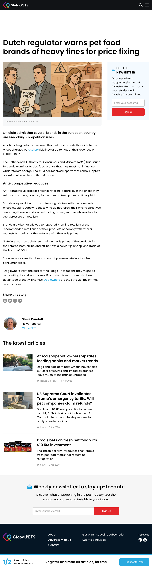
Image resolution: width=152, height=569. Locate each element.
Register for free (134, 562)
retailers (33, 149)
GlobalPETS (29, 328)
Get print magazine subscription (103, 534)
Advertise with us (59, 540)
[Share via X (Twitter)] (15, 301)
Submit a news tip (94, 540)
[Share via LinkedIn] (10, 301)
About (52, 534)
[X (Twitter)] (145, 540)
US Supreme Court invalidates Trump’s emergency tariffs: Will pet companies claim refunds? (65, 398)
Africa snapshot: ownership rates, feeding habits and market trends (67, 358)
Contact (53, 545)
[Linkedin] (140, 540)
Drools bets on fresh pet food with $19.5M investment (67, 442)
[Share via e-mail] (5, 301)
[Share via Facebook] (20, 301)
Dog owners (52, 280)
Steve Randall (16, 121)
